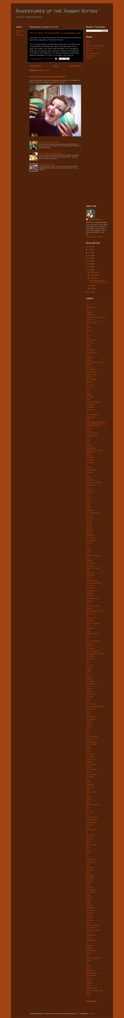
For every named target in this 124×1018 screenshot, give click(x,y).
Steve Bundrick (91, 890)
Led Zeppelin (90, 649)
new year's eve (91, 716)
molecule (89, 686)
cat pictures (90, 404)
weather (89, 978)
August (92, 278)
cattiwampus (90, 409)
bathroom (89, 357)
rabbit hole (90, 787)
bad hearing (90, 350)
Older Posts (75, 65)
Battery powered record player (94, 363)
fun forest (89, 530)
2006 (90, 292)
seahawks (89, 840)
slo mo (88, 857)
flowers (88, 523)
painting (88, 747)
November (93, 275)
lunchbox (89, 669)
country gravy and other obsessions (94, 451)
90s (87, 310)
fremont (89, 528)
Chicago (88, 428)
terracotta (90, 920)
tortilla (89, 953)
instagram (89, 596)
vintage (88, 968)
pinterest (89, 762)
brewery (89, 382)
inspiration (89, 593)
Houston (88, 578)
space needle (90, 875)
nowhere (89, 726)
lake (87, 638)
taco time (89, 915)
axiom (88, 347)
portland (89, 767)
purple (88, 782)
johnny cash (90, 618)
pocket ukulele (91, 764)
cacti (87, 389)
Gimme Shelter (91, 540)
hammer (89, 560)
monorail (89, 691)
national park (91, 709)
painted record (91, 742)
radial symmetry (92, 792)
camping (88, 394)
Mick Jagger (90, 681)
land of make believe (93, 641)
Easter (88, 477)
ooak (87, 734)
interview (89, 601)
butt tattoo (90, 387)
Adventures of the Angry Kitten (56, 10)
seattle (88, 842)
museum (88, 699)
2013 (90, 264)
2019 (90, 247)
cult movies (89, 457)
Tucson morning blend (93, 958)
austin (88, 345)
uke (87, 963)
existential (89, 490)
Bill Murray (90, 369)
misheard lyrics (91, 684)
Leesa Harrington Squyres (95, 653)
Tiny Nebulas (90, 48)
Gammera (89, 533)
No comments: (48, 59)
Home (55, 65)
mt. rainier (89, 696)
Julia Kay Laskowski (92, 623)
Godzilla (89, 548)
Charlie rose (90, 417)
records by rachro (92, 804)
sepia (87, 847)
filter (88, 505)
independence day (91, 591)
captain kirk (90, 397)
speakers (89, 882)
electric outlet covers (93, 482)
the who (88, 933)
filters (88, 508)
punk (87, 779)
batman (88, 360)
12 (86, 302)
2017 (90, 252)
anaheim (89, 330)
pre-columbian (91, 769)
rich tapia (89, 812)
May (92, 288)
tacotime (89, 918)
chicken (88, 430)
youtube (88, 993)
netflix (88, 714)
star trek (89, 887)
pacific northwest (92, 736)
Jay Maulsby (90, 613)
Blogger (91, 1014)
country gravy (91, 448)
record (88, 802)
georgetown (90, 535)
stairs (88, 885)
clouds (88, 438)
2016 (90, 255)
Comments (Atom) (44, 70)
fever (88, 503)
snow (87, 865)
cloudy (88, 440)
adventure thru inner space (95, 317)
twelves (88, 960)
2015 (90, 258)
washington (90, 970)
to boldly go (90, 945)
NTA (87, 729)
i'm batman (89, 586)
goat (87, 545)
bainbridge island (92, 352)
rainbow (88, 797)
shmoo (88, 850)
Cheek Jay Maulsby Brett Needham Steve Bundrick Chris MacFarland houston (96, 423)
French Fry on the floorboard (49, 142)
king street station (92, 633)
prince (88, 772)
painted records (91, 744)
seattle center (91, 845)
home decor (90, 573)
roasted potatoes (92, 817)
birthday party (91, 372)
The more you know (92, 925)
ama (87, 325)
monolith (89, 689)
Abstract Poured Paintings (95, 46)
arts (87, 337)
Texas (88, 923)
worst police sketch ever (94, 991)
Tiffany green (90, 940)
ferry (88, 500)
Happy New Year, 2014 (46, 164)
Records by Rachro (94, 219)
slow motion (90, 860)
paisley (88, 749)
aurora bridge (91, 340)
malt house (89, 676)
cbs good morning (92, 415)
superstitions (90, 908)
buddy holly (90, 384)
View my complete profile (94, 237)
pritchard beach (91, 774)
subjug (78, 1014)
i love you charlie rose (93, 583)
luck (87, 664)
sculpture (89, 837)
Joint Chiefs (90, 621)
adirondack (90, 315)
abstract (89, 312)
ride (87, 814)
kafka (88, 626)
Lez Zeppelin (90, 656)
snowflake (89, 867)
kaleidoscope (90, 628)
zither (88, 996)
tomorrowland (91, 950)
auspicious (89, 342)
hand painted (90, 563)
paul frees (89, 757)
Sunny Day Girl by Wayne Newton (50, 153)
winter (88, 986)
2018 (90, 250)
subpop (88, 895)
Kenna (88, 631)
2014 (90, 261)
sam (87, 832)
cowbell (88, 455)
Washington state (92, 973)
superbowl (89, 905)
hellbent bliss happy (93, 568)
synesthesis (90, 913)
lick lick (88, 661)
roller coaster (91, 820)
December (93, 272)
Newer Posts (35, 65)
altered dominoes (92, 322)
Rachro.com (20, 35)
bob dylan (89, 377)
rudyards (89, 825)
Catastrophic (90, 407)
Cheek (88, 420)
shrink (88, 852)
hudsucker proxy (91, 581)
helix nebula (90, 566)
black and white (91, 374)
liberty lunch (90, 659)
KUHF (88, 636)
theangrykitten (91, 935)
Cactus (88, 392)
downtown (89, 472)
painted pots (90, 739)
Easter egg (90, 480)
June (91, 286)
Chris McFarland (92, 436)
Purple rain (90, 784)
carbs (88, 399)
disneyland (89, 462)
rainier (88, 799)
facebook (89, 498)
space (88, 872)
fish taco (89, 515)
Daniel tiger (90, 460)
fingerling (89, 510)
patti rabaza (90, 754)
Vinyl (88, 43)
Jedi (87, 616)
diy (87, 465)
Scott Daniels (90, 835)
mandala (89, 679)
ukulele (88, 965)
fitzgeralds (90, 518)
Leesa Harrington (92, 651)
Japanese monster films (94, 611)
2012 (90, 267)
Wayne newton (91, 975)
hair (87, 558)
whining (88, 980)
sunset (88, 903)
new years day (91, 719)
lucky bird (89, 666)
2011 (89, 270)
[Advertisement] (97, 96)
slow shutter (90, 862)
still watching (90, 892)
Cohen (88, 443)
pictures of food (91, 759)
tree (87, 955)
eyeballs (89, 492)
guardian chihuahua (92, 555)
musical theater (91, 704)
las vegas (89, 643)
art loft (89, 335)
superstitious (90, 910)
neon (87, 711)
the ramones (90, 928)
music (88, 701)
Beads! (88, 58)
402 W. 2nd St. (91, 307)
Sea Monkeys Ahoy (92, 53)
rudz (87, 827)
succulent (89, 897)
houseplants (90, 576)
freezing (89, 525)
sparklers (89, 880)
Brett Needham (91, 379)
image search (90, 588)
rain (87, 794)
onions (88, 731)
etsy (87, 488)
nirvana (88, 721)
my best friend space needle (95, 706)
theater (88, 938)
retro (88, 810)
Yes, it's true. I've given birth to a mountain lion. (55, 32)
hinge (87, 570)
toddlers (89, 948)
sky (87, 855)
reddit (88, 807)
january (89, 608)
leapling (89, 646)
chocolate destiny (92, 433)
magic (88, 674)
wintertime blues (91, 988)
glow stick (89, 543)
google (88, 550)
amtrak (88, 327)
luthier (88, 671)
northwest (89, 724)
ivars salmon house (92, 606)
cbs (87, 412)
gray (87, 553)
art (87, 332)
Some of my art (20, 31)
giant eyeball (90, 538)
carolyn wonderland (93, 402)
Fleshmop (89, 520)
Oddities (88, 51)
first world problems (93, 513)
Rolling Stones (91, 822)
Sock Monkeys (90, 56)
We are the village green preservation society (47, 76)
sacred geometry (92, 830)
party (88, 752)
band (87, 355)
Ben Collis (89, 367)
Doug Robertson (91, 470)
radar (88, 789)
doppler (88, 467)
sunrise (88, 900)
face (87, 495)
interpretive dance (92, 598)
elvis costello (90, 485)
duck (87, 475)
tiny (87, 943)
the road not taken (92, 930)
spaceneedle (90, 877)
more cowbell (90, 694)
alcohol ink (90, 320)
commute (89, 446)
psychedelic (90, 777)
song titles (89, 870)
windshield (89, 983)
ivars (88, 603)
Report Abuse (91, 1001)
